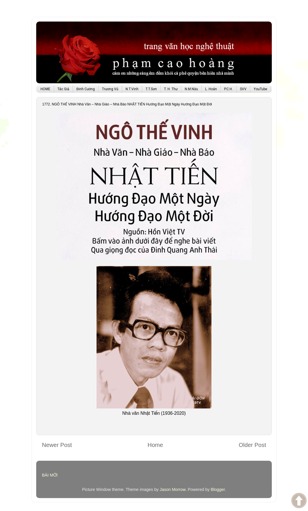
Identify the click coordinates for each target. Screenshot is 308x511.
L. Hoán (211, 89)
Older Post (252, 445)
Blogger (218, 489)
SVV (243, 89)
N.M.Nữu (191, 89)
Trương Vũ (110, 89)
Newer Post (57, 445)
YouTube (260, 89)
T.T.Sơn (151, 89)
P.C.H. (228, 89)
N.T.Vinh (132, 89)
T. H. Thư (171, 89)
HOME (45, 89)
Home (155, 445)
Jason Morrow (173, 489)
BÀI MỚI (50, 475)
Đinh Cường (85, 89)
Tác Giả (63, 89)
